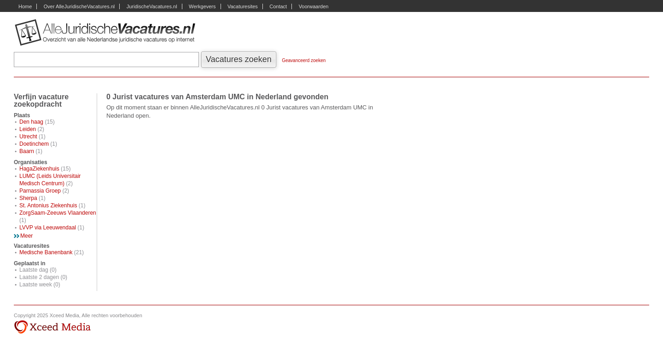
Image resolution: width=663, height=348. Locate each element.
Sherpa (28, 198)
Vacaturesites (242, 6)
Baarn (26, 151)
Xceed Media (52, 327)
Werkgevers (202, 6)
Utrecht (28, 136)
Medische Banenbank (45, 252)
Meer (26, 236)
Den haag (31, 122)
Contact (278, 6)
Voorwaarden (314, 6)
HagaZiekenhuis (39, 168)
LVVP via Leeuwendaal (47, 227)
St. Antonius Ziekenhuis (48, 205)
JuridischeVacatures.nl (152, 6)
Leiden (27, 129)
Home (25, 6)
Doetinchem (34, 144)
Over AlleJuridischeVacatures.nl (79, 6)
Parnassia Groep (40, 191)
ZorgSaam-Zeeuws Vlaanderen (57, 213)
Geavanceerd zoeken (304, 60)
